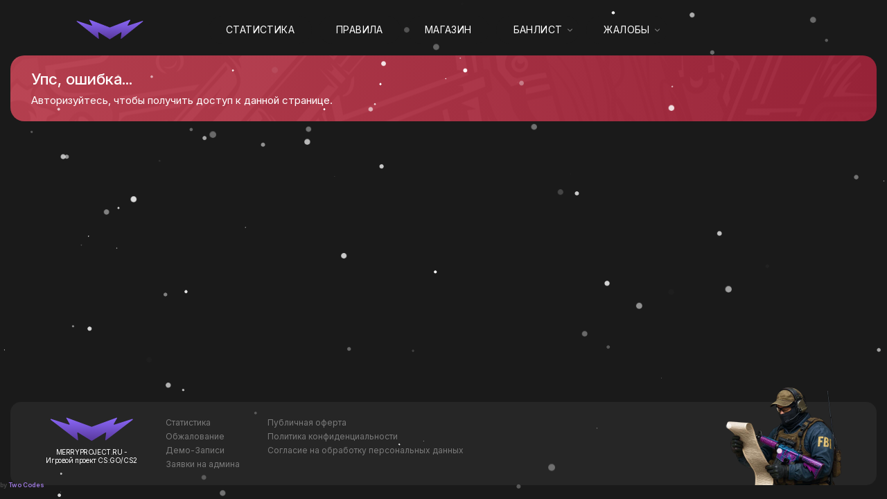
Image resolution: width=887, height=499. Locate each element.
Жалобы (626, 29)
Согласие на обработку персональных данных (365, 450)
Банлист (538, 29)
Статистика (260, 29)
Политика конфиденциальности (332, 436)
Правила (359, 29)
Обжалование (195, 436)
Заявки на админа (203, 464)
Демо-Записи (195, 450)
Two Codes (26, 485)
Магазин (448, 29)
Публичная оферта (306, 422)
